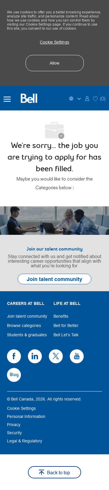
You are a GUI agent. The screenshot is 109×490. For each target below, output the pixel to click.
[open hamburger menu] (7, 98)
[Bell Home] (33, 98)
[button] (55, 42)
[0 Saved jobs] (99, 98)
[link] (87, 98)
